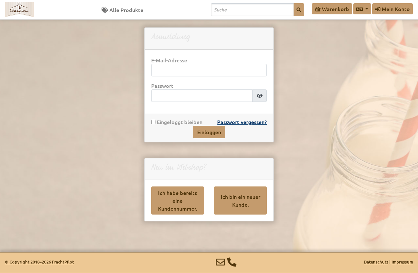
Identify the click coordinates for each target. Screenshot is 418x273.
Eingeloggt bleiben (176, 121)
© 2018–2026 (39, 262)
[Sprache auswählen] (362, 8)
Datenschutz (376, 262)
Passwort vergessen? (242, 121)
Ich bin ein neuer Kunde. (240, 200)
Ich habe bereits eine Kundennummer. (177, 200)
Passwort (162, 86)
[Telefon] (231, 261)
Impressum (402, 262)
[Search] (252, 9)
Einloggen (209, 132)
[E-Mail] (220, 261)
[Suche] (299, 9)
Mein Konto (392, 8)
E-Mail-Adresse (169, 60)
